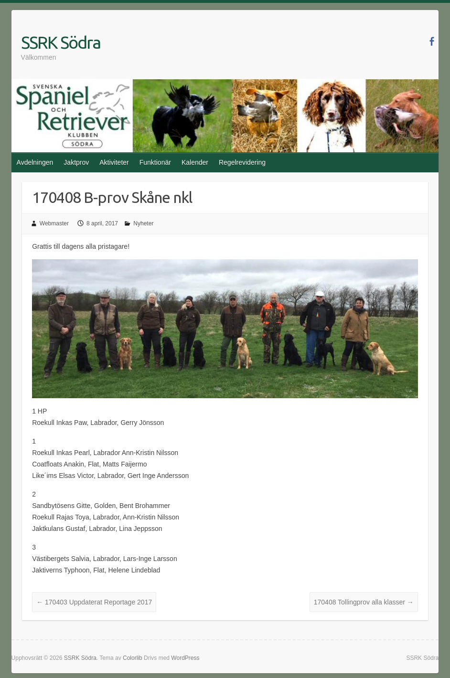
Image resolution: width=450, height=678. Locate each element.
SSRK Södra (60, 42)
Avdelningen (35, 162)
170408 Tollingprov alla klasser (364, 602)
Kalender (195, 162)
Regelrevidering (242, 162)
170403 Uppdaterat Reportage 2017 (94, 602)
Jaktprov (76, 162)
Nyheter (143, 223)
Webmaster (54, 223)
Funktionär (155, 162)
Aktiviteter (114, 162)
